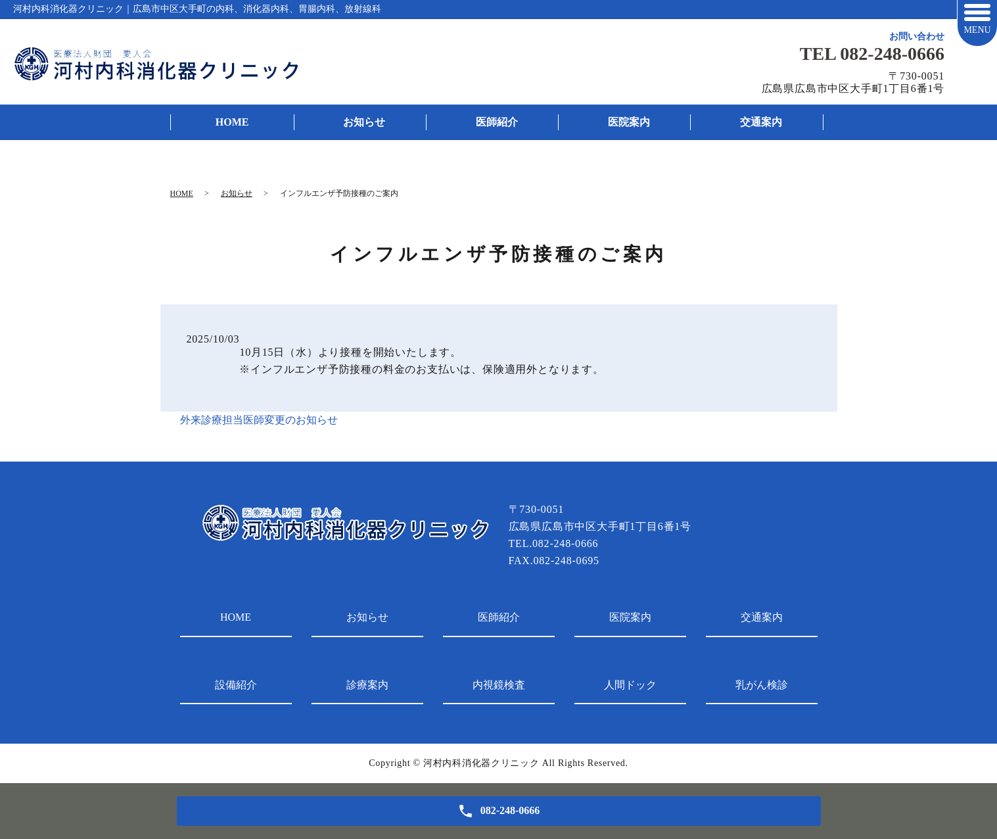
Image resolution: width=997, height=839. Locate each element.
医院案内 (629, 122)
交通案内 (761, 122)
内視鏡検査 (499, 684)
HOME (232, 122)
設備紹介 (236, 684)
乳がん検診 (761, 684)
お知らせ (364, 122)
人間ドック (630, 684)
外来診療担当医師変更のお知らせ (259, 419)
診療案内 (367, 684)
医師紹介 (497, 122)
